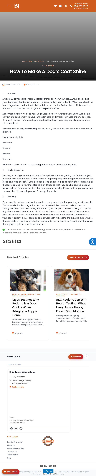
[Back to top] (86, 356)
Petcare (30, 294)
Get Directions (17, 387)
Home (24, 61)
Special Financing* (15, 442)
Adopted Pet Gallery (15, 448)
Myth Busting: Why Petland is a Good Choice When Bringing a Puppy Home (25, 307)
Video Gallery (12, 455)
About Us (11, 445)
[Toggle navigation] (10, 6)
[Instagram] (21, 428)
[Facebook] (11, 428)
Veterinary (23, 296)
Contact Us (12, 451)
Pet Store (22, 294)
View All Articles (78, 257)
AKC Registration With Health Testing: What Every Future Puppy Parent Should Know (71, 305)
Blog (30, 61)
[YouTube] (16, 428)
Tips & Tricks (39, 61)
